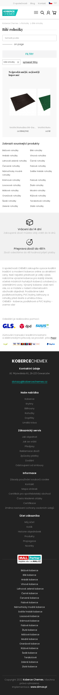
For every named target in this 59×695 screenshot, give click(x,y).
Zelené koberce (29, 662)
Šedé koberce (29, 652)
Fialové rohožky (38, 166)
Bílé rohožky (36, 150)
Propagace (29, 541)
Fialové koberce (29, 602)
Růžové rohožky (38, 195)
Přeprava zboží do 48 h (29, 249)
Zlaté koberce (29, 666)
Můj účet (48, 13)
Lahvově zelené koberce (30, 588)
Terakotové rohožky (40, 200)
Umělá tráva (29, 422)
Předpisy (29, 446)
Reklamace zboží (29, 451)
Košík (54, 13)
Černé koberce (29, 593)
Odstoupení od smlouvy (29, 465)
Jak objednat (29, 436)
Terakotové (30, 657)
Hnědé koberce (29, 579)
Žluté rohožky (36, 185)
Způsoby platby (29, 455)
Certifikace (29, 503)
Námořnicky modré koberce (29, 607)
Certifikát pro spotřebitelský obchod (30, 493)
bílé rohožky (9, 62)
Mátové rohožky (10, 190)
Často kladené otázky (29, 498)
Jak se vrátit (30, 441)
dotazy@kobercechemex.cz (29, 381)
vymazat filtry (30, 62)
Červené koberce (29, 597)
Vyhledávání (42, 13)
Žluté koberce (29, 630)
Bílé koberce (29, 575)
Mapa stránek (29, 489)
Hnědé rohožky (10, 155)
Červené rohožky (11, 166)
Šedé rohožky (9, 200)
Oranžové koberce (30, 643)
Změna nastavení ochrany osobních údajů (29, 507)
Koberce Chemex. (33, 679)
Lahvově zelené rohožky (14, 160)
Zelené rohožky (10, 206)
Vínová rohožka (38, 155)
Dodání (29, 460)
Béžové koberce (29, 570)
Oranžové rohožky (11, 195)
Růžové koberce (29, 648)
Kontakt (42, 3)
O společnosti (20, 3)
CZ (55, 2)
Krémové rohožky (11, 180)
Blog (32, 3)
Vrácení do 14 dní (29, 229)
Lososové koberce (29, 616)
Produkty (29, 536)
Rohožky (25, 23)
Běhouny (29, 408)
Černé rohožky (37, 160)
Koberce (29, 399)
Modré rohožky (37, 190)
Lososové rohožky (11, 185)
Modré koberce (29, 639)
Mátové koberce (30, 634)
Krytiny (29, 403)
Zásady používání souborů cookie (29, 479)
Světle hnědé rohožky (41, 171)
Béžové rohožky (10, 150)
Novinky (29, 545)
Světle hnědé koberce (30, 611)
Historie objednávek (29, 531)
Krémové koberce (29, 620)
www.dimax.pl (39, 687)
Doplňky (29, 417)
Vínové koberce (29, 584)
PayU (53, 337)
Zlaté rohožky (37, 206)
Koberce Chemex (10, 12)
